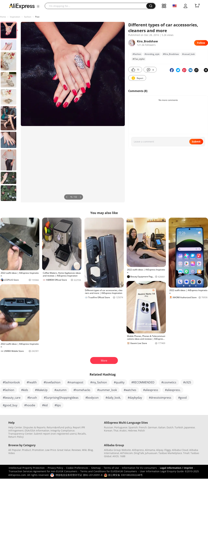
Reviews (76, 450)
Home (3, 16)
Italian (162, 427)
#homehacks (81, 390)
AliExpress (138, 450)
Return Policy (16, 436)
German (152, 427)
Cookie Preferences (77, 467)
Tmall (186, 453)
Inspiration (15, 16)
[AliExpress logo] (21, 6)
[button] (38, 6)
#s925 (187, 382)
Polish (141, 430)
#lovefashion (52, 382)
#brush (32, 398)
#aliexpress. (173, 390)
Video (11, 453)
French (143, 427)
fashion (27, 16)
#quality (119, 382)
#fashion (137, 54)
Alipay (159, 450)
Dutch (170, 427)
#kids (24, 390)
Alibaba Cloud (180, 450)
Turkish (179, 427)
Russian (108, 427)
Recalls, (82, 433)
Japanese (189, 427)
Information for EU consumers (139, 467)
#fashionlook (11, 382)
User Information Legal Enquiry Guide (162, 471)
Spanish (133, 427)
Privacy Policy (55, 467)
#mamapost (75, 382)
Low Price (50, 450)
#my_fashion (98, 382)
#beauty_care (11, 398)
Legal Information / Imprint (176, 467)
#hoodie (29, 405)
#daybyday (135, 398)
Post (37, 16)
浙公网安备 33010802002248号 (123, 475)
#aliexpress (150, 390)
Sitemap (96, 467)
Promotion (38, 450)
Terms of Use (111, 467)
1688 (122, 456)
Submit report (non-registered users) (55, 433)
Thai (115, 430)
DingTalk (139, 453)
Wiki (84, 450)
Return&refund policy (59, 427)
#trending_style (152, 54)
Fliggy (167, 450)
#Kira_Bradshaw (171, 54)
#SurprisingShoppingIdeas (61, 398)
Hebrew (132, 430)
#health (32, 382)
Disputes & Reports (34, 427)
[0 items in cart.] (197, 6)
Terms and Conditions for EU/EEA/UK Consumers (108, 471)
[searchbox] (96, 6)
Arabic (123, 430)
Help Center (15, 427)
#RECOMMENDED (142, 382)
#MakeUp (41, 390)
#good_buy (10, 405)
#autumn (60, 390)
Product (26, 450)
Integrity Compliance (62, 430)
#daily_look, (113, 398)
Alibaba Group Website (117, 450)
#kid (45, 405)
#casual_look (188, 54)
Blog (90, 450)
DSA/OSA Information (37, 430)
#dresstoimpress (160, 398)
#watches (130, 390)
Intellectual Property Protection (27, 467)
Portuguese (120, 427)
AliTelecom (126, 453)
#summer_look (107, 390)
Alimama (150, 450)
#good (182, 398)
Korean (108, 430)
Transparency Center (20, 433)
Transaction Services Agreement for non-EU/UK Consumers (43, 471)
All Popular (14, 450)
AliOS (115, 456)
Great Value (64, 450)
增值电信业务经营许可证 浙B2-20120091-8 (78, 475)
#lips (58, 405)
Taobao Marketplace (170, 453)
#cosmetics (168, 382)
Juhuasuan (151, 453)
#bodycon (92, 398)
